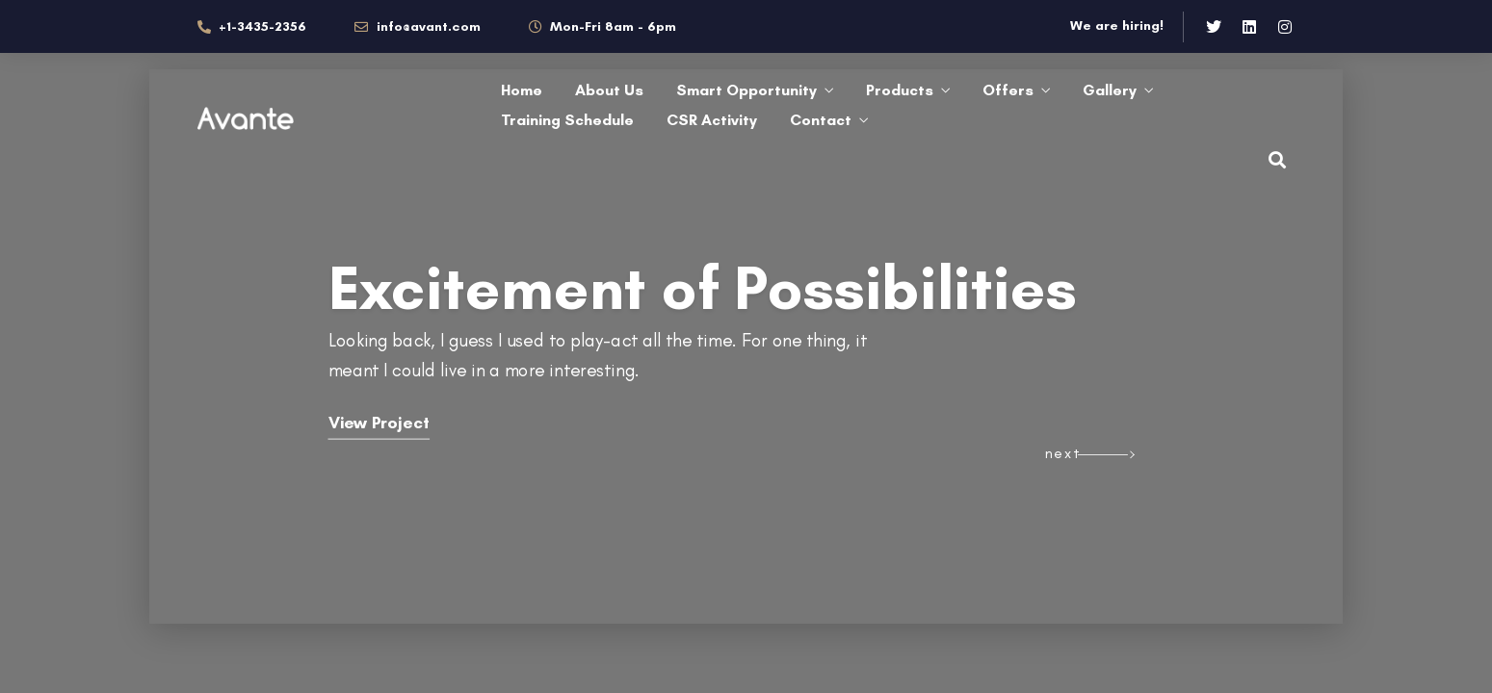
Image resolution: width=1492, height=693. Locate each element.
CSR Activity (712, 120)
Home (521, 90)
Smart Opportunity (746, 90)
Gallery (1110, 90)
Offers (1008, 90)
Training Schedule (567, 120)
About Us (609, 90)
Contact (820, 120)
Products (899, 90)
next (1063, 453)
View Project (379, 423)
